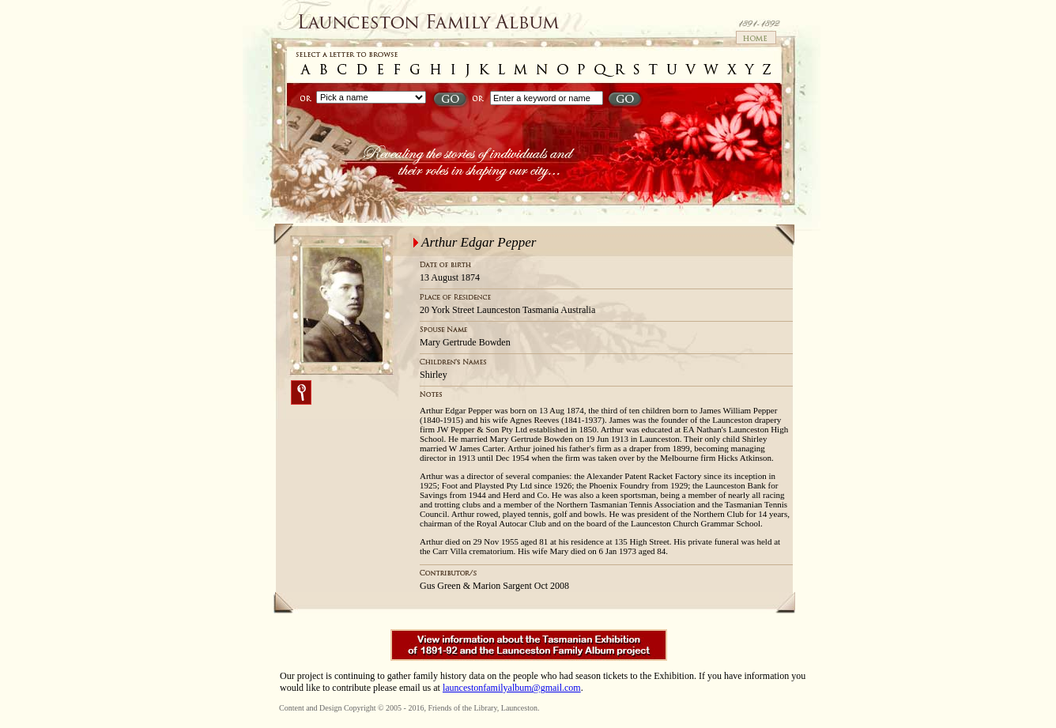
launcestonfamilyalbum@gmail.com (512, 687)
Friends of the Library (462, 707)
